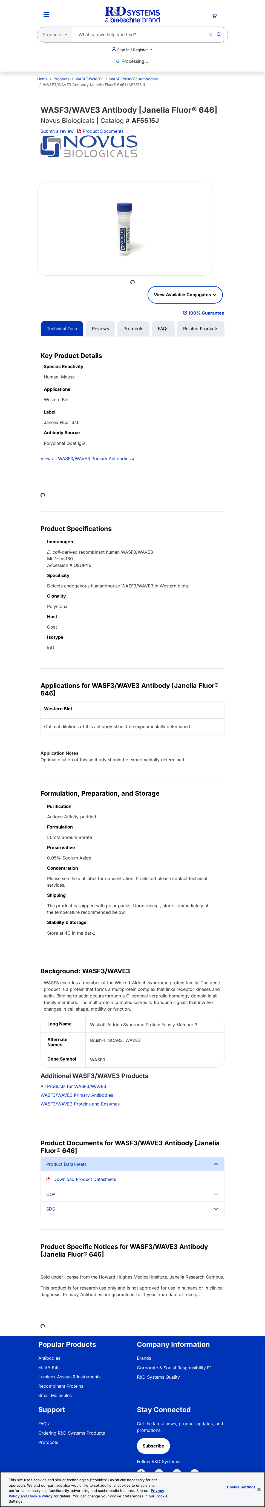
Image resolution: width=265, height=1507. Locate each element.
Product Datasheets (66, 1164)
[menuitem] (42, 79)
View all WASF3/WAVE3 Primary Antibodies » (87, 458)
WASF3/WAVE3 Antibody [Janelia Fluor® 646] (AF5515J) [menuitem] (94, 84)
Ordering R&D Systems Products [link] (71, 1433)
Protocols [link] (48, 1442)
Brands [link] (144, 1358)
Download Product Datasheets (84, 1179)
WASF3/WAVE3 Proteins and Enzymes (80, 1104)
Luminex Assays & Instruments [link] (69, 1376)
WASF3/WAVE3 (89, 79)
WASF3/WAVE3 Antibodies (133, 79)
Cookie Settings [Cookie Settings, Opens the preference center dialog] (241, 1487)
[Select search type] (52, 34)
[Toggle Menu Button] (46, 14)
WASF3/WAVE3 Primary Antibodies (77, 1095)
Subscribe (153, 1446)
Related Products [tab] (200, 328)
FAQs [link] (43, 1423)
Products (61, 79)
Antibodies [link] (49, 1358)
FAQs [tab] (163, 328)
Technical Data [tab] (62, 328)
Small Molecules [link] (55, 1395)
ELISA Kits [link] (48, 1367)
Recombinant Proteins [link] (60, 1386)
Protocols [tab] (133, 328)
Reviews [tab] (100, 328)
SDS (50, 1209)
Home (42, 79)
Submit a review (57, 131)
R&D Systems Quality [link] (158, 1377)
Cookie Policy (40, 1496)
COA (51, 1194)
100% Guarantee (206, 313)
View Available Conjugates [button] (183, 294)
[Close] (259, 1489)
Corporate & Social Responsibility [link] (171, 1367)
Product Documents (100, 131)
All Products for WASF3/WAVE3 (73, 1086)
